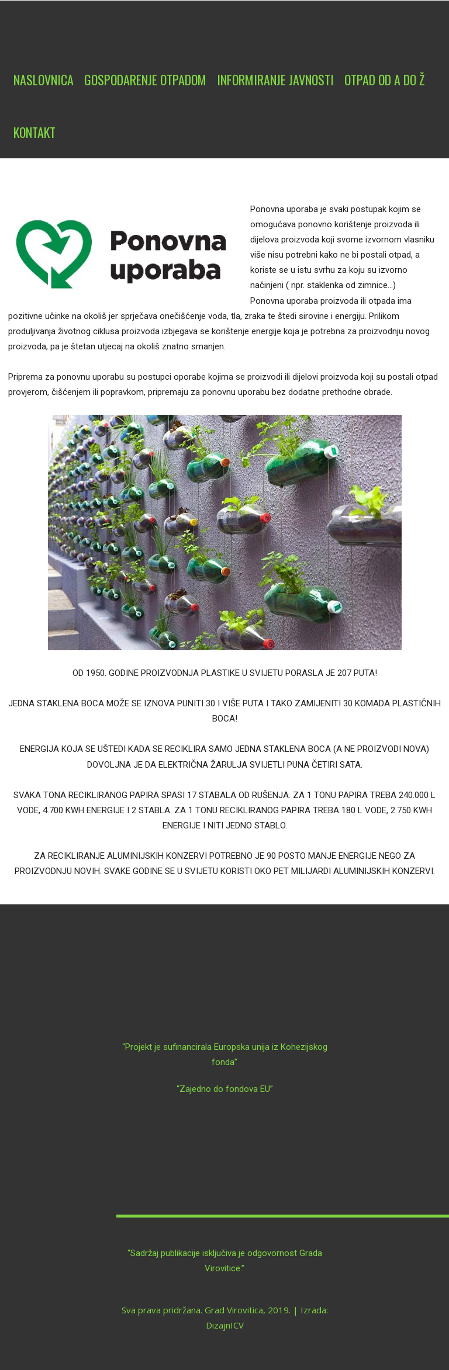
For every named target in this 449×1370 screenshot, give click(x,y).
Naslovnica (43, 79)
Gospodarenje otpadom (145, 79)
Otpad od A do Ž (384, 79)
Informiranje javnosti (275, 79)
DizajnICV (225, 1325)
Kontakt (34, 132)
